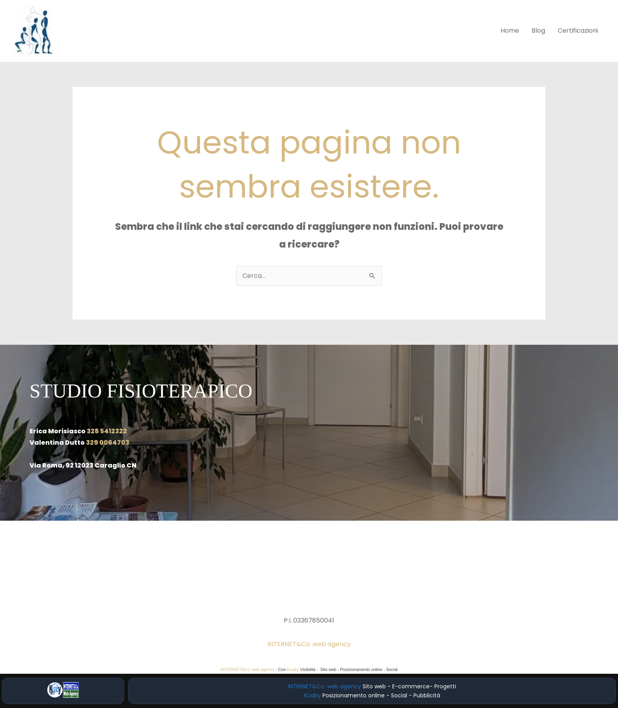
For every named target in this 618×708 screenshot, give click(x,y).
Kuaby (293, 669)
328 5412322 (107, 431)
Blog (538, 30)
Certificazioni (578, 30)
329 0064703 (107, 442)
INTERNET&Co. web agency (309, 644)
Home (510, 30)
